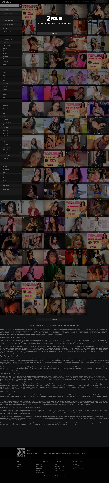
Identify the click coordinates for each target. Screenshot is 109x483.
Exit (54, 26)
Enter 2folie (54, 33)
